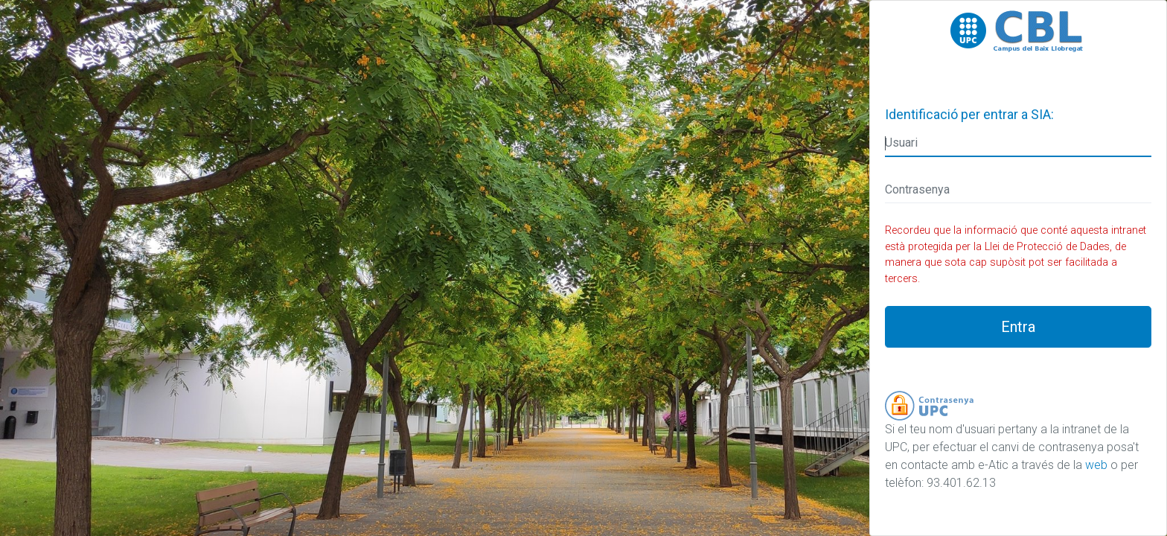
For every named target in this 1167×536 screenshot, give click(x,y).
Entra (1018, 327)
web (1096, 465)
